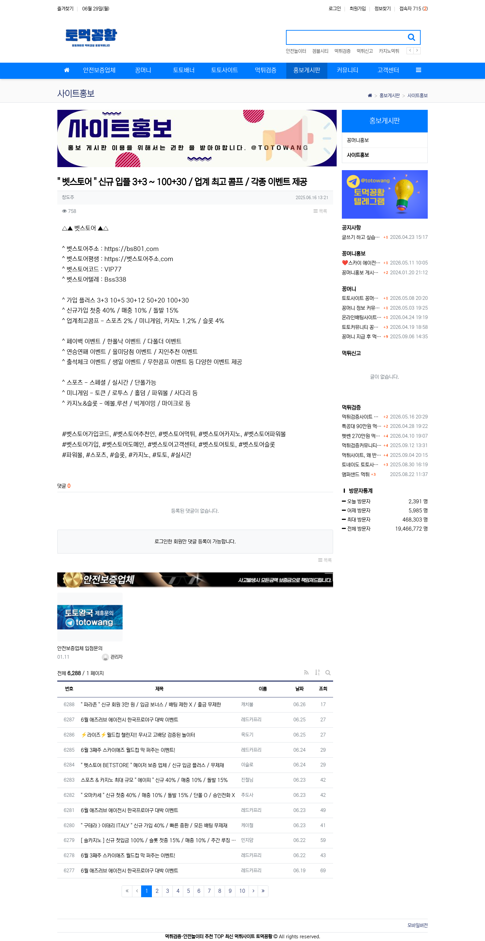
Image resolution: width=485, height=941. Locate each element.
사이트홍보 (418, 95)
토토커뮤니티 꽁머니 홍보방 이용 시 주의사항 (362, 327)
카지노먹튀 (389, 51)
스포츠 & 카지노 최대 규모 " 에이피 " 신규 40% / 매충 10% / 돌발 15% (154, 780)
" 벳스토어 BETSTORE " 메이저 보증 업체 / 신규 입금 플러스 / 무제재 (152, 765)
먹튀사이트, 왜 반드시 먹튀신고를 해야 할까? (362, 455)
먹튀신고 (365, 51)
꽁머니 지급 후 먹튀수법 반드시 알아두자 (362, 337)
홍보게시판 (390, 95)
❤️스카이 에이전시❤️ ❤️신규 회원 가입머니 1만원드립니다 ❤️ (362, 263)
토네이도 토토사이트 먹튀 (362, 465)
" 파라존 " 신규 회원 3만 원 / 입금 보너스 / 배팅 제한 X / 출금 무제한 (151, 705)
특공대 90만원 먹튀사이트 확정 (362, 426)
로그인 (335, 8)
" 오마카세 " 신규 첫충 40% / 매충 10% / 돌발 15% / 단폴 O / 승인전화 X (158, 795)
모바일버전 (418, 925)
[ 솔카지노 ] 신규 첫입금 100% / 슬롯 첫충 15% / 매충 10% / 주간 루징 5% (159, 840)
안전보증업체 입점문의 (79, 648)
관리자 (112, 657)
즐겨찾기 (65, 8)
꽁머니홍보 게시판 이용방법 (362, 273)
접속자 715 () (413, 8)
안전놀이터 (296, 51)
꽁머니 (349, 289)
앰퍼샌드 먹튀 (355, 474)
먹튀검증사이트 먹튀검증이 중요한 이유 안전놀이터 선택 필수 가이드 (362, 417)
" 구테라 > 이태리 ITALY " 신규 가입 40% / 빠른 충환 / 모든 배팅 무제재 (154, 825)
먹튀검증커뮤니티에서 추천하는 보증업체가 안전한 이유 (362, 445)
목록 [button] (320, 211)
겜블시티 (320, 51)
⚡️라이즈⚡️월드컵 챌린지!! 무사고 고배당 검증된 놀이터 (138, 735)
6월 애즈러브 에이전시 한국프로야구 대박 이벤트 (129, 720)
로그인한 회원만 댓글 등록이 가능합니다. (195, 541)
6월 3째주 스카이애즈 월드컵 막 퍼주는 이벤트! (128, 750)
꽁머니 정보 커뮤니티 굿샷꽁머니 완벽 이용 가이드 (362, 308)
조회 (323, 689)
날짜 (299, 689)
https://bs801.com (131, 249)
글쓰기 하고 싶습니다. (362, 237)
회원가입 (358, 8)
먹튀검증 (342, 51)
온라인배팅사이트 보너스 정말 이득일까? (362, 317)
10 (242, 891)
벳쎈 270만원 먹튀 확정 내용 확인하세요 (362, 436)
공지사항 (351, 228)
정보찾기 (383, 8)
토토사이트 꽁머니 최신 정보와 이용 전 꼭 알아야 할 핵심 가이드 (362, 298)
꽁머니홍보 (358, 140)
